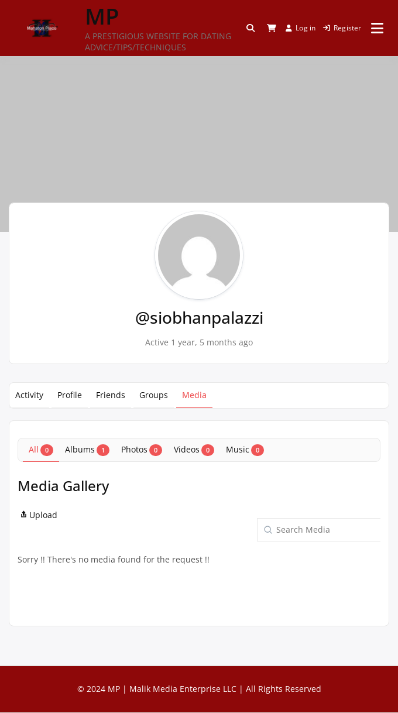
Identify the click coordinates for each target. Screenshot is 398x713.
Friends (110, 394)
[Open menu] (377, 28)
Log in (301, 28)
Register (342, 28)
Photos (141, 450)
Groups (153, 394)
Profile (69, 394)
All (41, 450)
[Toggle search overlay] (250, 28)
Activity (29, 394)
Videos (194, 450)
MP (102, 16)
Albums (87, 450)
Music (245, 450)
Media (194, 394)
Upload (37, 514)
